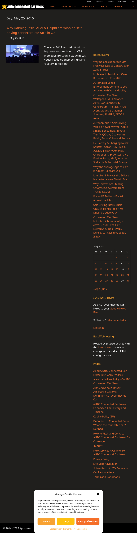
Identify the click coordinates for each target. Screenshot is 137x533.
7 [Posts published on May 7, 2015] (111, 263)
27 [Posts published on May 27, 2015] (106, 280)
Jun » (104, 289)
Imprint (97, 446)
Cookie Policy (56, 529)
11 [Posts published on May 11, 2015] (96, 269)
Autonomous (88, 6)
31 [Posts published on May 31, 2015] (128, 280)
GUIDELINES (99, 2)
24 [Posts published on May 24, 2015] (128, 274)
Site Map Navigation (105, 464)
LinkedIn (98, 328)
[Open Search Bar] (133, 6)
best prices (104, 347)
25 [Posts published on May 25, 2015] (96, 280)
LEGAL (133, 2)
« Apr (96, 289)
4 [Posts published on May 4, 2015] (95, 263)
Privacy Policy (69, 529)
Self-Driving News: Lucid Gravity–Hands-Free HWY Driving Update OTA (108, 208)
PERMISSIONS (122, 2)
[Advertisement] (112, 32)
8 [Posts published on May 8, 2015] (116, 263)
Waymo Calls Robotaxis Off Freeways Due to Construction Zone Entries (111, 65)
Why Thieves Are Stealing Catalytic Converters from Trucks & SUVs (108, 187)
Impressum (82, 529)
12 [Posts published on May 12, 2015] (101, 269)
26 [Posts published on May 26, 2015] (101, 280)
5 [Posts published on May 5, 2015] (100, 263)
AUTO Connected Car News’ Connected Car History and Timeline (109, 408)
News (52, 6)
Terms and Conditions (106, 477)
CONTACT (111, 2)
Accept (46, 521)
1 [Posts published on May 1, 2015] (116, 257)
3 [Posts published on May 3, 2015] (127, 257)
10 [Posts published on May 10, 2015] (128, 263)
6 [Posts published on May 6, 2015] (105, 263)
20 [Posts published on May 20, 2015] (106, 274)
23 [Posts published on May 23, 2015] (122, 274)
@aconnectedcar (118, 320)
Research (118, 6)
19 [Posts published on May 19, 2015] (101, 274)
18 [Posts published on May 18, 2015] (96, 274)
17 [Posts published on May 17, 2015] (128, 269)
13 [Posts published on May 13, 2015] (106, 269)
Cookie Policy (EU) (104, 416)
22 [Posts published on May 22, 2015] (117, 274)
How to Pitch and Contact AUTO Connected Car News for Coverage (111, 437)
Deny (66, 521)
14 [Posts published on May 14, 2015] (112, 269)
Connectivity (70, 6)
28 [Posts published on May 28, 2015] (112, 280)
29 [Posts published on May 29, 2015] (117, 280)
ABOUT (89, 2)
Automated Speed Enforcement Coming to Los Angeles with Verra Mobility (110, 86)
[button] (98, 494)
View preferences (88, 521)
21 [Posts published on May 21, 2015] (112, 274)
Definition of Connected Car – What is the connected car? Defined (111, 425)
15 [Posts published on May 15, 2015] (117, 269)
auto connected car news (25, 6)
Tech (105, 6)
